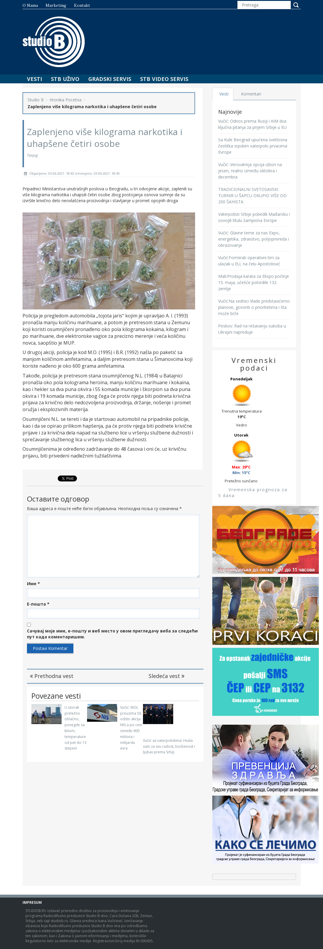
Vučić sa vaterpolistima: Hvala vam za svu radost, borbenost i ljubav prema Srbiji (169, 746)
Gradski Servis (109, 78)
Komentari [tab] (251, 94)
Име (33, 583)
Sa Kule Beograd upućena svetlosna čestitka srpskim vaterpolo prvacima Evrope (252, 146)
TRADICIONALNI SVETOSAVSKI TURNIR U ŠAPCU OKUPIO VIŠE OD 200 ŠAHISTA (252, 195)
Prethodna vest (51, 675)
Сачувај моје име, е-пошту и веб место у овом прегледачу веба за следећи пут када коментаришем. (112, 634)
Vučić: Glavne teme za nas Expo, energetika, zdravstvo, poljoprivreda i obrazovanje (253, 239)
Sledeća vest (166, 675)
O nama (30, 5)
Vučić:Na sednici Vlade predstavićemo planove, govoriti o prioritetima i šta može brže (254, 307)
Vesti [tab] (224, 94)
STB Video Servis (164, 78)
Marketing (56, 5)
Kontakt (82, 5)
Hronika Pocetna (65, 100)
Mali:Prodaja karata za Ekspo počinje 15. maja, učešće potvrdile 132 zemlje (253, 282)
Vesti (34, 78)
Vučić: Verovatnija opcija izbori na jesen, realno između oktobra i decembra (250, 171)
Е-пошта (38, 604)
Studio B (36, 100)
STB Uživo (65, 78)
